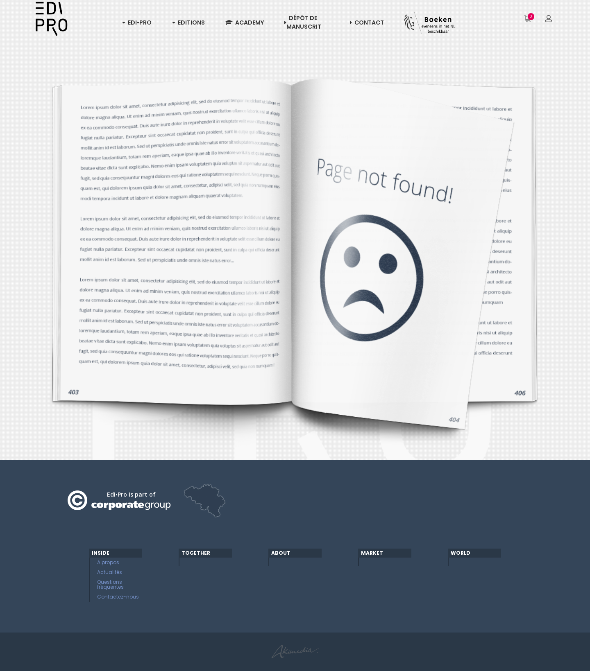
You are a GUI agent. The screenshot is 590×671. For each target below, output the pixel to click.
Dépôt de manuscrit (302, 22)
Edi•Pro (137, 22)
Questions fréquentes (110, 584)
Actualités (109, 572)
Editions (188, 22)
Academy (244, 22)
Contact (367, 22)
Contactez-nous (118, 596)
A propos (108, 562)
